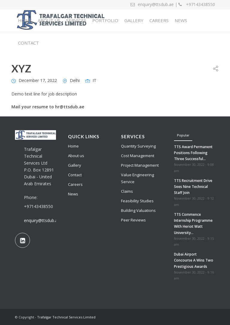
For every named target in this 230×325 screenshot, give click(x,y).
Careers (75, 184)
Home (73, 146)
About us (76, 155)
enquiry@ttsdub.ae (42, 220)
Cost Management (137, 155)
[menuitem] (25, 20)
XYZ (21, 68)
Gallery (74, 165)
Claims (127, 191)
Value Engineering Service (137, 178)
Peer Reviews (133, 220)
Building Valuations (138, 210)
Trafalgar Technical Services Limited (66, 317)
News (73, 194)
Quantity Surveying (138, 146)
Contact (75, 174)
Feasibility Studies (137, 200)
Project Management (140, 165)
